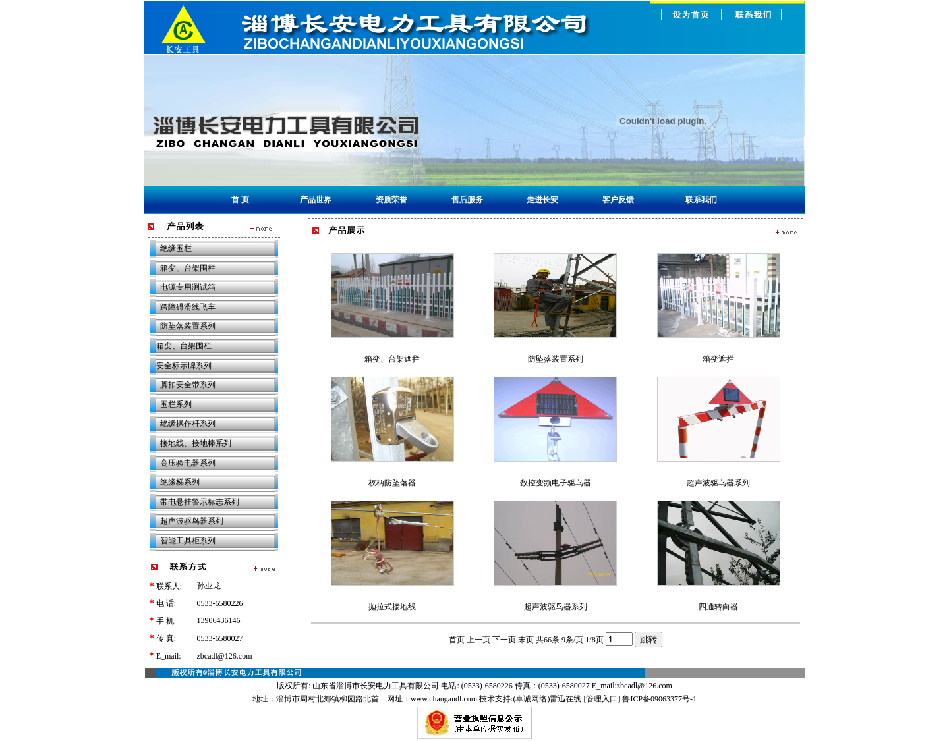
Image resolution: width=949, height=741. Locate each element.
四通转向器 (718, 606)
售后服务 (467, 199)
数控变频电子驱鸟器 (555, 482)
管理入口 (602, 698)
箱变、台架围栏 (188, 268)
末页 (526, 639)
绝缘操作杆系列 (184, 423)
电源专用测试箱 (188, 287)
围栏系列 (172, 404)
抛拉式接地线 (392, 606)
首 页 (240, 199)
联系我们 (701, 199)
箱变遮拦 (718, 359)
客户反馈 (618, 199)
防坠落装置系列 (184, 326)
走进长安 (542, 199)
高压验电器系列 (188, 463)
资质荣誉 (391, 199)
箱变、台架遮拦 (392, 359)
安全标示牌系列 (184, 365)
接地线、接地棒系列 (195, 443)
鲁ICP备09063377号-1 (659, 698)
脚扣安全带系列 (188, 384)
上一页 (478, 639)
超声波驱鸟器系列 (191, 521)
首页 (457, 639)
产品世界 (315, 199)
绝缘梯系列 (180, 482)
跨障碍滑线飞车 (188, 307)
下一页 (504, 639)
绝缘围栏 (176, 248)
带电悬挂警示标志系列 (199, 502)
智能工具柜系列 (188, 540)
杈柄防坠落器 (392, 482)
